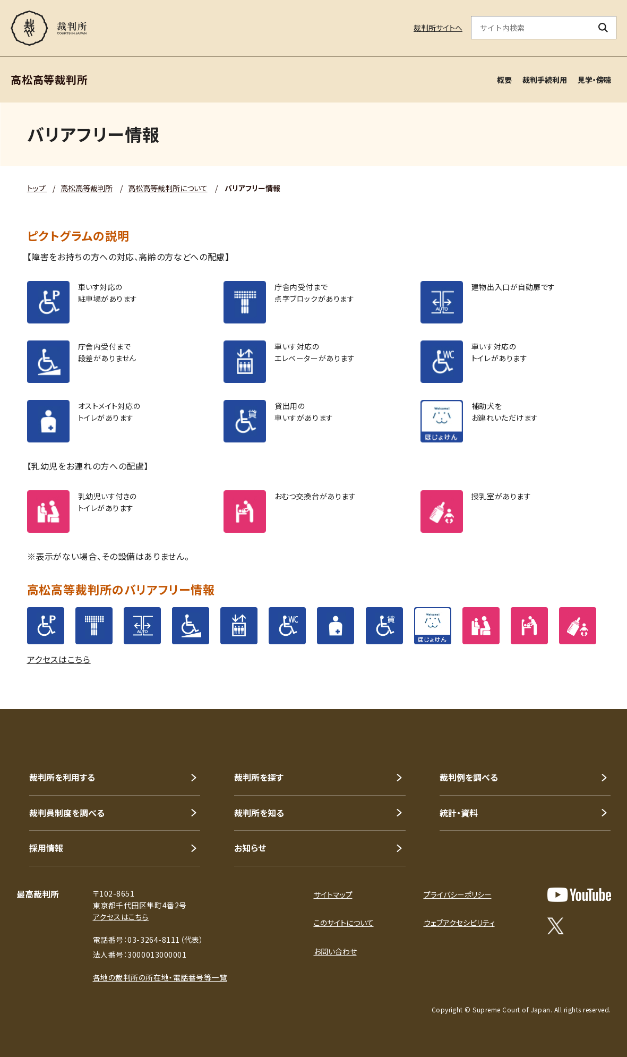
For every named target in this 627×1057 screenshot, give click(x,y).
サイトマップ (333, 894)
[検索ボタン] (603, 27)
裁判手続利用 (544, 79)
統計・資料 (459, 812)
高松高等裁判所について (168, 188)
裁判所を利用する (62, 777)
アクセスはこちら (59, 659)
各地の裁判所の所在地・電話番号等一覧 (160, 977)
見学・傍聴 (594, 79)
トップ (37, 188)
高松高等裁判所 (87, 188)
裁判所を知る (259, 812)
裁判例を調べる (469, 777)
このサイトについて (344, 922)
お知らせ (250, 847)
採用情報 (46, 847)
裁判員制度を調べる (67, 812)
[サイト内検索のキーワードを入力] (530, 27)
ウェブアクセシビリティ (459, 922)
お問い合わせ (335, 951)
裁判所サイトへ (438, 27)
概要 (504, 79)
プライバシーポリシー (458, 894)
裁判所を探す (259, 777)
